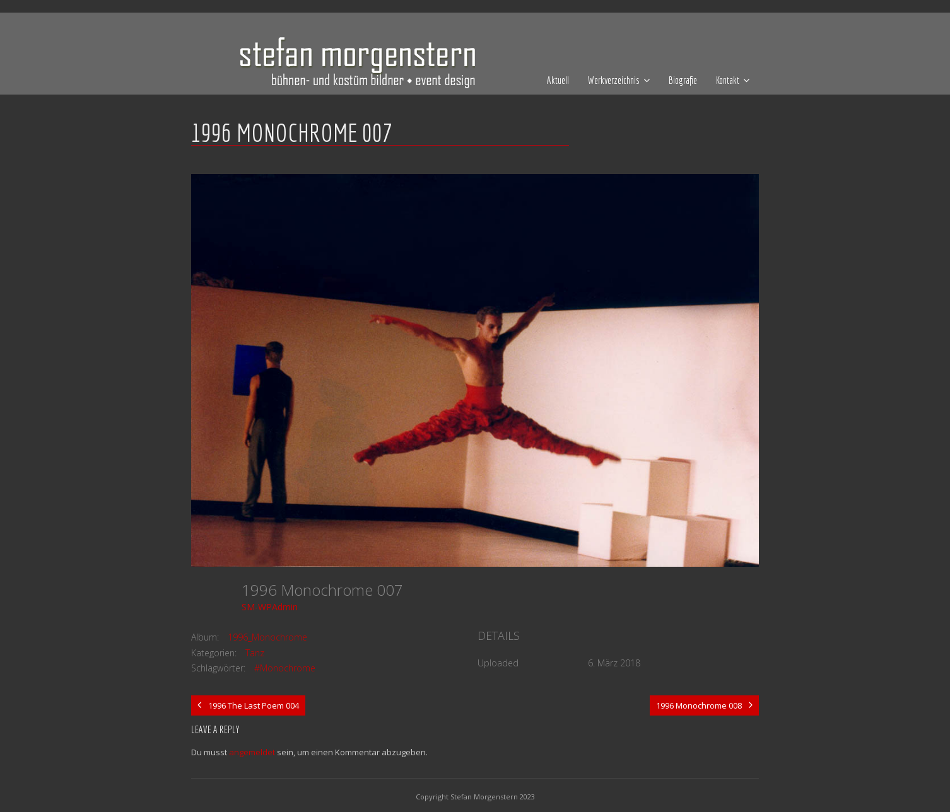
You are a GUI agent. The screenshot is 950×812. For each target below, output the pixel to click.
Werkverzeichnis (614, 80)
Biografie (683, 80)
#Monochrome (284, 668)
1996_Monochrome (267, 637)
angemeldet (252, 752)
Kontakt (727, 80)
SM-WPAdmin (270, 607)
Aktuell (558, 80)
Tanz (254, 653)
